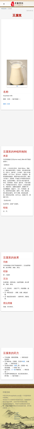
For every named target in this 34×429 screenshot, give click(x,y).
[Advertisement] (17, 40)
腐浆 (4, 104)
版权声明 (17, 417)
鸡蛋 (23, 361)
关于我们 (17, 415)
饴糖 (15, 365)
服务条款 (17, 419)
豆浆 (8, 104)
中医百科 (3, 8)
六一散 (13, 369)
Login (17, 413)
